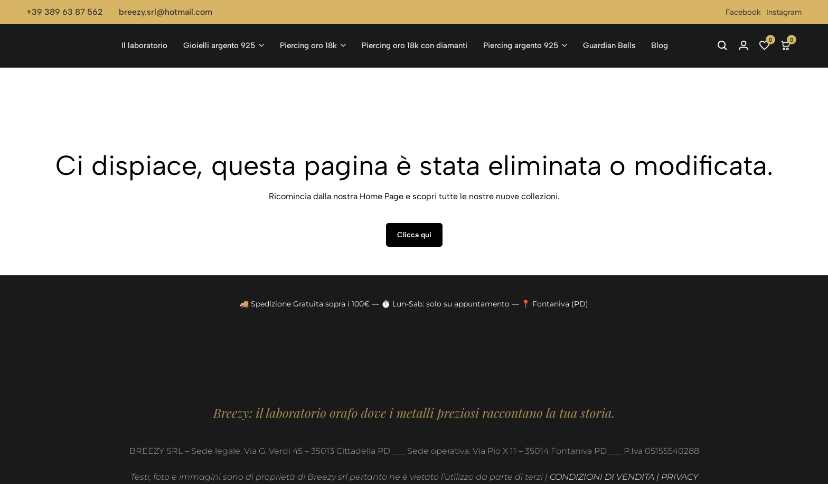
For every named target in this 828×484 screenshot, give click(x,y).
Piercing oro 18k (308, 45)
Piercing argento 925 (520, 45)
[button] (764, 45)
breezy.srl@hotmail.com (165, 12)
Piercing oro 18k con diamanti (414, 45)
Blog (659, 45)
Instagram (784, 12)
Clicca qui (414, 234)
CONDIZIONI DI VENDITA (602, 477)
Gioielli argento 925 (219, 45)
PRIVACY (679, 477)
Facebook (743, 12)
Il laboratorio (144, 45)
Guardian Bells (609, 45)
